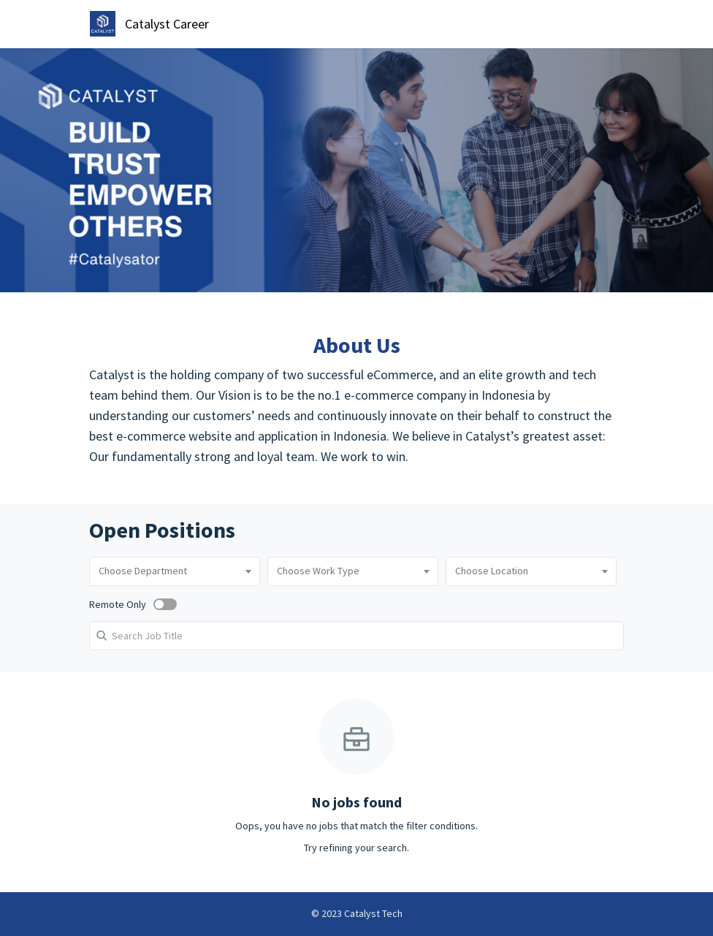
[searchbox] (175, 571)
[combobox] (174, 571)
